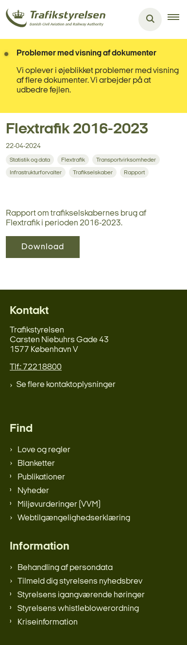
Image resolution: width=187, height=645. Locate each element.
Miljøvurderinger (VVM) (59, 504)
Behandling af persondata (65, 568)
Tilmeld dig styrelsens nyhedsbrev (79, 581)
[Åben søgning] (150, 19)
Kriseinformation (47, 622)
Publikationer (41, 477)
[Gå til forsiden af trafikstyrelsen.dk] (52, 20)
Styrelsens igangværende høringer (81, 595)
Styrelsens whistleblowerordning (78, 609)
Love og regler (43, 450)
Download (42, 247)
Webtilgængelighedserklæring (73, 518)
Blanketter (36, 464)
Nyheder (33, 491)
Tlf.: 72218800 (36, 367)
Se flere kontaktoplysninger (66, 385)
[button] (177, 19)
